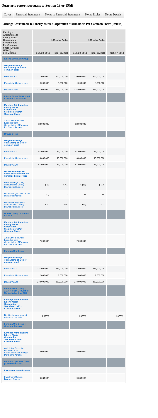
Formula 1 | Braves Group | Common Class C (17, 362)
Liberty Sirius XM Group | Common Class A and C (17, 97)
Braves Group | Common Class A (16, 214)
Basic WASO (10, 76)
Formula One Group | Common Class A (15, 325)
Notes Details (113, 14)
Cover (7, 14)
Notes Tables (92, 14)
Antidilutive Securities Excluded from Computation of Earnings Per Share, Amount (16, 124)
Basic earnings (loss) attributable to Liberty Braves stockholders (14, 184)
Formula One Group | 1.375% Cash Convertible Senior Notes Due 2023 (17, 290)
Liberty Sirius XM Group (16, 59)
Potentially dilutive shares (16, 83)
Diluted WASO (11, 90)
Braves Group (11, 134)
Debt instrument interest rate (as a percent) (15, 316)
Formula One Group (14, 251)
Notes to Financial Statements (63, 14)
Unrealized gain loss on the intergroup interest (17, 194)
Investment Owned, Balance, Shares (13, 378)
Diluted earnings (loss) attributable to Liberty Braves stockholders (14, 204)
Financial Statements (28, 14)
